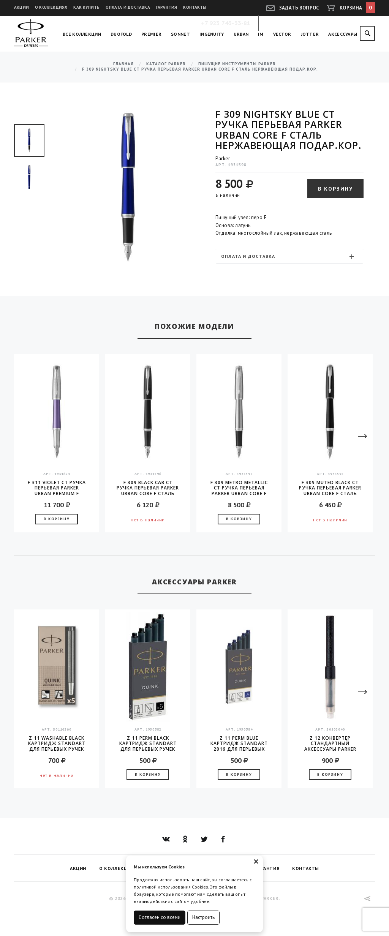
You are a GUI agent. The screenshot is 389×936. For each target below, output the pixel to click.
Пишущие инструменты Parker (237, 64)
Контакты (194, 7)
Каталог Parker (166, 64)
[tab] (289, 256)
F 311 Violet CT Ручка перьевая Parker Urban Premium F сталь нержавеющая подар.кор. (57, 488)
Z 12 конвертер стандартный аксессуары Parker (330, 743)
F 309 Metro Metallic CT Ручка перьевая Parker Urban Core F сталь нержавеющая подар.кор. (239, 488)
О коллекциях (51, 7)
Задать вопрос (299, 8)
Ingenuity (211, 34)
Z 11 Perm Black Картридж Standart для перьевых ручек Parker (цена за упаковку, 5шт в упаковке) (148, 743)
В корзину (335, 188)
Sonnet (180, 34)
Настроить (203, 917)
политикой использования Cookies (171, 887)
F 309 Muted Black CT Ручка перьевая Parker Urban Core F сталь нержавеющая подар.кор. (330, 488)
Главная (123, 64)
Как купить (86, 7)
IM (261, 34)
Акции (21, 7)
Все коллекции (82, 34)
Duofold (121, 34)
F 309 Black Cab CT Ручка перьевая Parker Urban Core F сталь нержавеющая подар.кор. (148, 488)
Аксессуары (342, 34)
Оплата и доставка (128, 7)
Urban (241, 34)
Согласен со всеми (159, 917)
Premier (151, 34)
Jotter (310, 34)
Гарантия (166, 7)
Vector (282, 34)
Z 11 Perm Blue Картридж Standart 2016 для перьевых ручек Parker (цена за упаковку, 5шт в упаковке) (239, 743)
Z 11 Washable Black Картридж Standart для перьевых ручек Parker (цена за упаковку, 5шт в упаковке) (56, 743)
